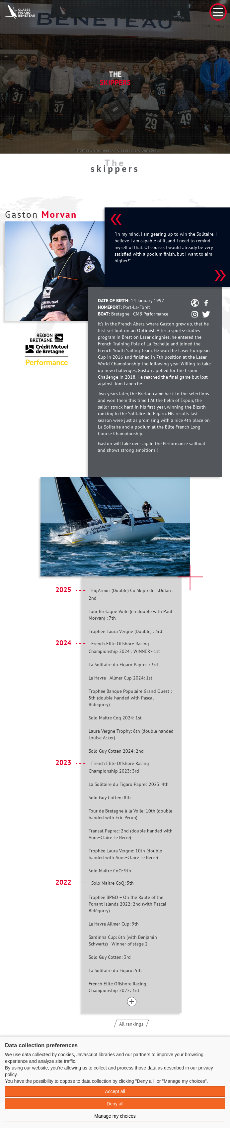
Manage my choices (115, 1116)
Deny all (115, 1103)
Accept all (115, 1091)
